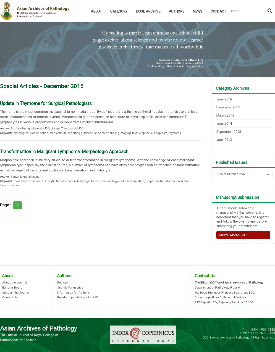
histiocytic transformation (59, 181)
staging (126, 133)
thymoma (175, 133)
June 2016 (224, 99)
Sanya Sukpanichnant (25, 176)
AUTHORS (176, 11)
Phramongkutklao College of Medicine (220, 297)
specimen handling (106, 133)
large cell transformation (128, 181)
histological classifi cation (31, 133)
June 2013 (224, 140)
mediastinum (58, 133)
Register (63, 282)
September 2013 (228, 132)
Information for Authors (73, 292)
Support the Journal (15, 292)
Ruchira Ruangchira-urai (26, 128)
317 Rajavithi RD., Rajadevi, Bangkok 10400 (224, 302)
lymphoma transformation (163, 181)
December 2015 (228, 107)
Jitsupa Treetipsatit (63, 128)
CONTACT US (221, 11)
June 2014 (224, 123)
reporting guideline (80, 133)
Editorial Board (12, 287)
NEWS (197, 11)
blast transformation (27, 181)
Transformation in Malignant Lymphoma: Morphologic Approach (64, 151)
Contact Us (10, 297)
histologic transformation (94, 181)
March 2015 (225, 115)
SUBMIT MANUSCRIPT (233, 234)
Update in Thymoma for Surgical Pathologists (46, 103)
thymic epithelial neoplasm (149, 133)
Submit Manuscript (70, 287)
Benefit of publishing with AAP (77, 297)
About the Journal (14, 282)
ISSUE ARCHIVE (148, 11)
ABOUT (96, 11)
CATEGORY (119, 11)
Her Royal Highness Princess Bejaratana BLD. (225, 292)
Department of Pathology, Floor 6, (218, 287)
